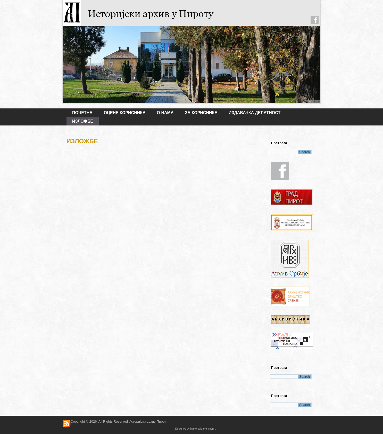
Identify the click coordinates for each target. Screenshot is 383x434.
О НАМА (165, 113)
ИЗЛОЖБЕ (82, 121)
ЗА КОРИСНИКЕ (201, 113)
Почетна (82, 113)
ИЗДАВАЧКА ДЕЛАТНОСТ (254, 113)
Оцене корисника (125, 113)
